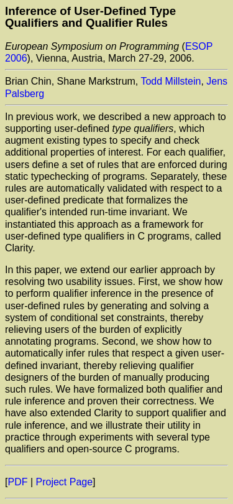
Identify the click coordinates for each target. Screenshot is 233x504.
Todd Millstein (170, 81)
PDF (17, 482)
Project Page (64, 482)
